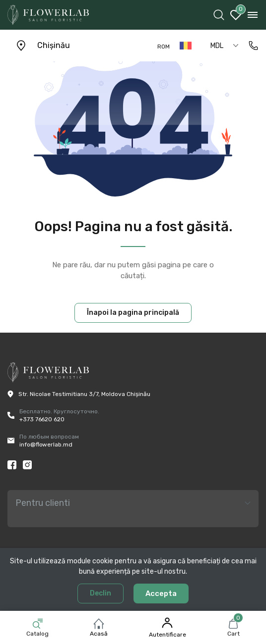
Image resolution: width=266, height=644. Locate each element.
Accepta (161, 593)
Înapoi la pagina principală (133, 312)
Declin (100, 593)
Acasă (99, 633)
